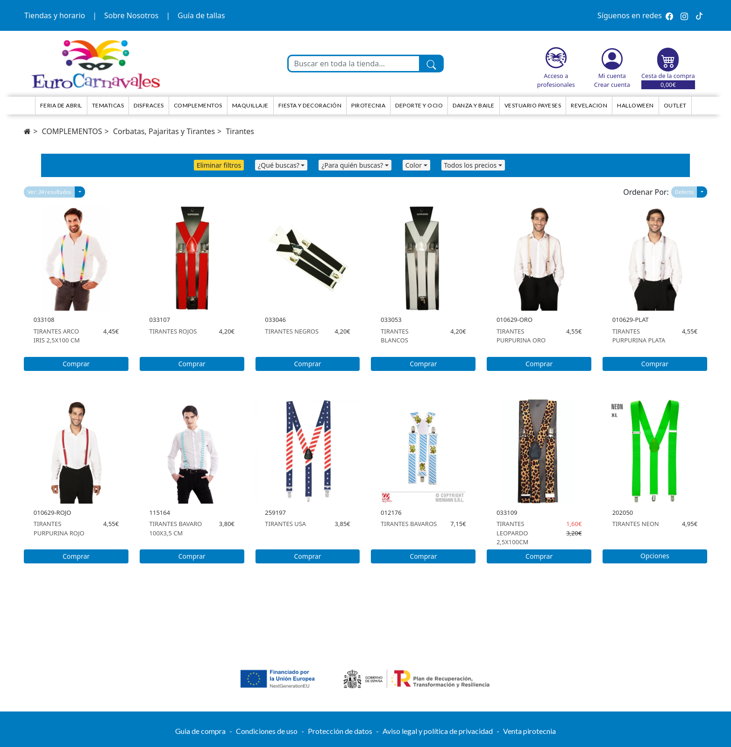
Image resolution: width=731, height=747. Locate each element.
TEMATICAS (108, 105)
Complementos (198, 105)
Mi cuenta (612, 75)
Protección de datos (340, 730)
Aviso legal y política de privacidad (438, 730)
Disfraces (149, 105)
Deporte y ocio (419, 105)
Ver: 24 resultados (49, 192)
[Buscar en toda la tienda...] (354, 63)
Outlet (675, 105)
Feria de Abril (61, 105)
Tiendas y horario (54, 15)
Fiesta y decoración (310, 105)
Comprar (76, 363)
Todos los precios (470, 165)
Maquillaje (250, 105)
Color (413, 165)
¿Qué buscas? (278, 165)
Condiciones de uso (267, 730)
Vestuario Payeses (532, 105)
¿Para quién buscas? (352, 165)
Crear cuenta (612, 84)
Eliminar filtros (219, 165)
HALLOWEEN (635, 105)
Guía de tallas (201, 15)
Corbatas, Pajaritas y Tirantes (164, 131)
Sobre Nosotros (131, 15)
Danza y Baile (474, 105)
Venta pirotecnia (529, 730)
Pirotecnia (368, 105)
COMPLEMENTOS (72, 131)
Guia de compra (200, 730)
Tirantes (240, 131)
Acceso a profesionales (556, 80)
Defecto (684, 191)
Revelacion (589, 105)
